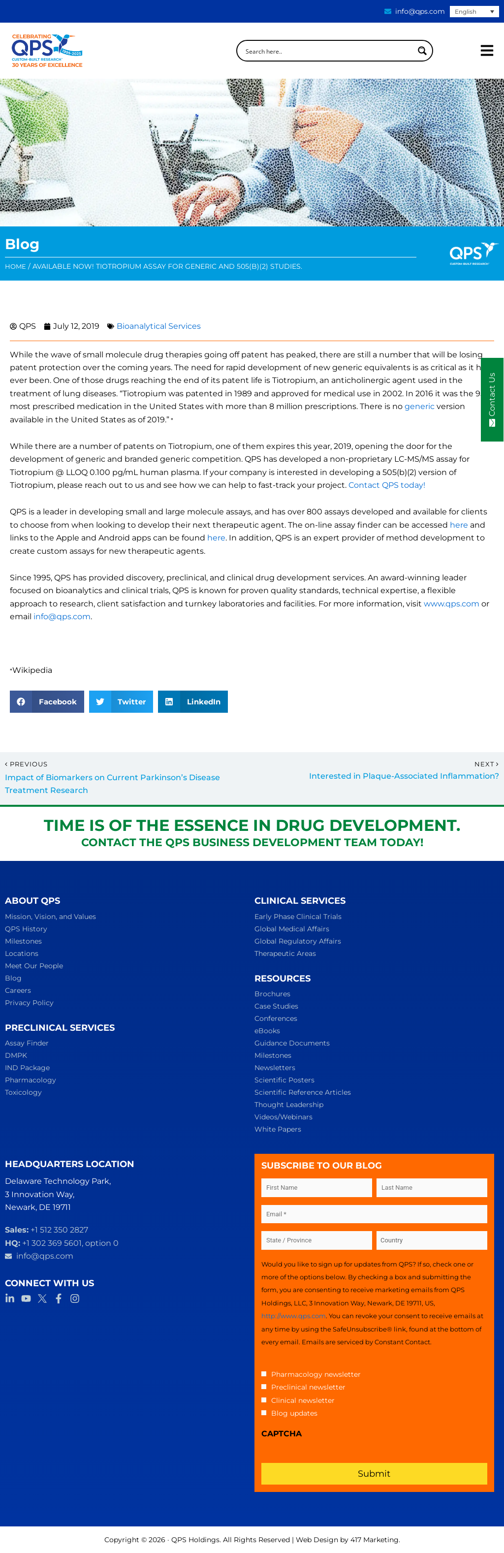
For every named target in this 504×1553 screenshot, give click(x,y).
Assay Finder (27, 1043)
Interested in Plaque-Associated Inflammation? (404, 776)
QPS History (26, 928)
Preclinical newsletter (308, 1387)
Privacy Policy (29, 1002)
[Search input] (328, 50)
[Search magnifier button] (422, 51)
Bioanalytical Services (159, 326)
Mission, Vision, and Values (50, 916)
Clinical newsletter (303, 1400)
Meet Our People (34, 965)
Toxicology (23, 1092)
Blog (13, 978)
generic (420, 406)
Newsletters (274, 1067)
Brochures (272, 993)
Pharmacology (30, 1080)
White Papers (277, 1129)
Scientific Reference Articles (302, 1092)
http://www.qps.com (293, 1316)
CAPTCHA (281, 1433)
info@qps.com (62, 616)
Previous (26, 764)
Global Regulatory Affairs (297, 941)
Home (15, 266)
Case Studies (276, 1006)
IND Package (27, 1067)
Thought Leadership (288, 1104)
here (459, 525)
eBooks (267, 1030)
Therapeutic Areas (285, 953)
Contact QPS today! (386, 485)
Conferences (275, 1018)
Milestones (23, 941)
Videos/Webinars (283, 1116)
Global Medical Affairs (291, 928)
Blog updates (294, 1413)
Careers (18, 990)
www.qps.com (451, 603)
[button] (47, 702)
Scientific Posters (284, 1080)
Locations (21, 953)
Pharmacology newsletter (316, 1374)
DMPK (16, 1055)
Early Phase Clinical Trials (298, 916)
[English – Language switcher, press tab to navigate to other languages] (474, 11)
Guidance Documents (292, 1043)
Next (486, 764)
